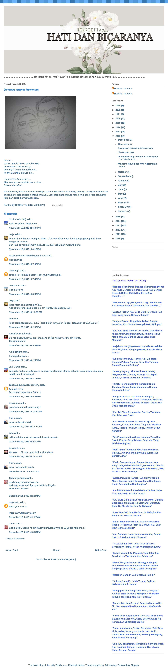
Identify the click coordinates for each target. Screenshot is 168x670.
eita (11, 433)
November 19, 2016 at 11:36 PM (25, 312)
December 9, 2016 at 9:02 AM (24, 471)
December (124, 140)
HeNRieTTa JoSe (123, 88)
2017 (118, 131)
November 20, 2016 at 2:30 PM (25, 327)
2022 (118, 110)
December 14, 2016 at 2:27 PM (25, 496)
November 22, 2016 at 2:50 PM (25, 360)
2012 (118, 230)
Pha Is (12, 418)
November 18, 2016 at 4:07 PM (25, 228)
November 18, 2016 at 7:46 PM (25, 279)
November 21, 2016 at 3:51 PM (25, 345)
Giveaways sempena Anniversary (135, 148)
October (122, 172)
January (122, 211)
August (122, 180)
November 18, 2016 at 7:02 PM (25, 264)
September (124, 176)
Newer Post (12, 550)
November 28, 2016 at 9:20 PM (25, 441)
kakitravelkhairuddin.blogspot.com (27, 255)
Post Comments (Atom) (63, 559)
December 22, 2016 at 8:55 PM (25, 532)
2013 (118, 225)
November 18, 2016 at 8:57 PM (25, 294)
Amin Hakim (15, 352)
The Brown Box (126, 152)
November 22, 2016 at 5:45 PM (25, 396)
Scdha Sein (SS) (17, 219)
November (124, 144)
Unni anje (14, 270)
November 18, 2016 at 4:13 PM (25, 249)
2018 (118, 127)
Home (56, 550)
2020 (118, 118)
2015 (118, 216)
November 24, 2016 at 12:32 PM (25, 426)
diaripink (13, 448)
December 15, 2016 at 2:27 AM (25, 517)
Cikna (12, 523)
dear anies (14, 285)
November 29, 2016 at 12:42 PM (25, 456)
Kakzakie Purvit (17, 333)
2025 (118, 105)
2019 (118, 123)
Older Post (100, 550)
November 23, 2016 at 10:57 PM (25, 411)
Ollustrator (110, 665)
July (120, 185)
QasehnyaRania (17, 478)
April (121, 198)
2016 (118, 136)
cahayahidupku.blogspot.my (24, 385)
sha (11, 318)
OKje (11, 234)
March (121, 202)
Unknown (14, 502)
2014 (118, 221)
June (121, 189)
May (120, 193)
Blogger (135, 665)
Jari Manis (14, 367)
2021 (118, 114)
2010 (118, 238)
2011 (118, 234)
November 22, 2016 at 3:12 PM (25, 378)
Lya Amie (14, 403)
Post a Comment (15, 538)
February (123, 207)
